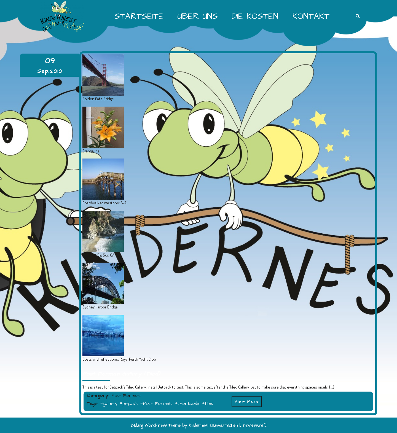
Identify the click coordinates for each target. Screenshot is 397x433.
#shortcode (187, 403)
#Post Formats (156, 403)
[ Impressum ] (253, 425)
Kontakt (310, 16)
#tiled (207, 403)
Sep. (43, 71)
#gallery (109, 403)
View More (245, 400)
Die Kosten (255, 16)
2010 (56, 71)
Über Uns (197, 16)
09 (50, 61)
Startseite (138, 16)
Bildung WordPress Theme (156, 425)
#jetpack (129, 403)
